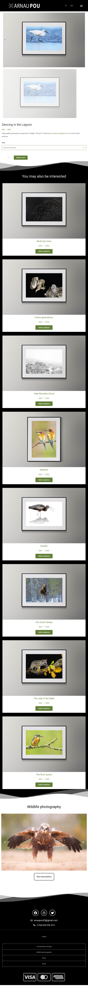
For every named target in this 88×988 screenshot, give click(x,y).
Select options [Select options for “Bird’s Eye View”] (44, 251)
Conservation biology (44, 949)
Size (3, 143)
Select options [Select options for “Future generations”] (44, 328)
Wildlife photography (44, 955)
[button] (81, 6)
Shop (44, 966)
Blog (44, 960)
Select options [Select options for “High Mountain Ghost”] (44, 404)
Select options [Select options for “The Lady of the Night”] (44, 710)
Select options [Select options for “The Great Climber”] (44, 634)
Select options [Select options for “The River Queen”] (44, 787)
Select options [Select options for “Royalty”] (44, 557)
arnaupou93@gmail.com (61, 133)
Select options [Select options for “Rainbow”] (44, 481)
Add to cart (20, 157)
